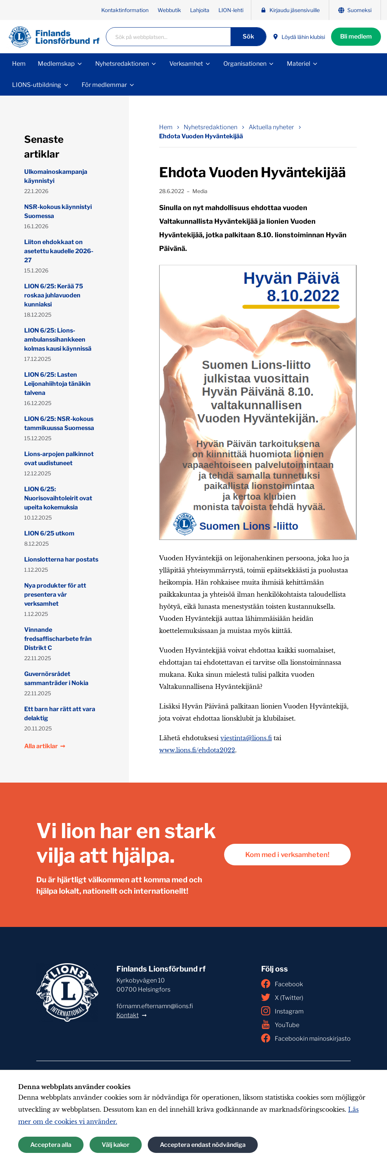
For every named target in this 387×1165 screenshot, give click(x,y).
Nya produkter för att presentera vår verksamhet (55, 594)
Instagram (282, 1010)
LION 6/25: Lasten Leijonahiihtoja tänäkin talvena (57, 383)
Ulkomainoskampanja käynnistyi (55, 176)
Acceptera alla (50, 1144)
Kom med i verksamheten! (287, 855)
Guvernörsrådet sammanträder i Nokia (56, 678)
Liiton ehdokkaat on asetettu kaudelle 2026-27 (58, 251)
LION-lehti (230, 10)
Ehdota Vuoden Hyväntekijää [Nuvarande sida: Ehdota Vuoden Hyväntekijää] (201, 136)
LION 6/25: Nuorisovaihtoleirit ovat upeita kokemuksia (58, 498)
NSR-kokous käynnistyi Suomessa (58, 211)
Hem (19, 63)
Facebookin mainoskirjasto (306, 1038)
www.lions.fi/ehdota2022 (197, 750)
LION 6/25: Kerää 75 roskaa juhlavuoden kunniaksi (53, 295)
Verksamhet (186, 63)
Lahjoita (199, 10)
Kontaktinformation (125, 10)
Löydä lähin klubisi (298, 37)
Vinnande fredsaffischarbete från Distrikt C (58, 638)
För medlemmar (104, 84)
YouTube (280, 1024)
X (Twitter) (282, 997)
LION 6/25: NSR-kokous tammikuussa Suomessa (59, 423)
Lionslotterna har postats (61, 559)
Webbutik (169, 10)
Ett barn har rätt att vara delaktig (59, 713)
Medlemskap (56, 63)
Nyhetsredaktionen (122, 63)
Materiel (298, 63)
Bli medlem (356, 36)
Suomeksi (355, 10)
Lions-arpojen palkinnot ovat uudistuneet (59, 458)
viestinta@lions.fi (246, 738)
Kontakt (127, 1015)
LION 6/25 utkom (49, 533)
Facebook (282, 983)
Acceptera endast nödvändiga (203, 1144)
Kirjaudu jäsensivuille (290, 10)
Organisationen (244, 63)
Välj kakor (116, 1144)
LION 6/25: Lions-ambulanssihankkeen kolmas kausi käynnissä (57, 339)
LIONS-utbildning (36, 84)
